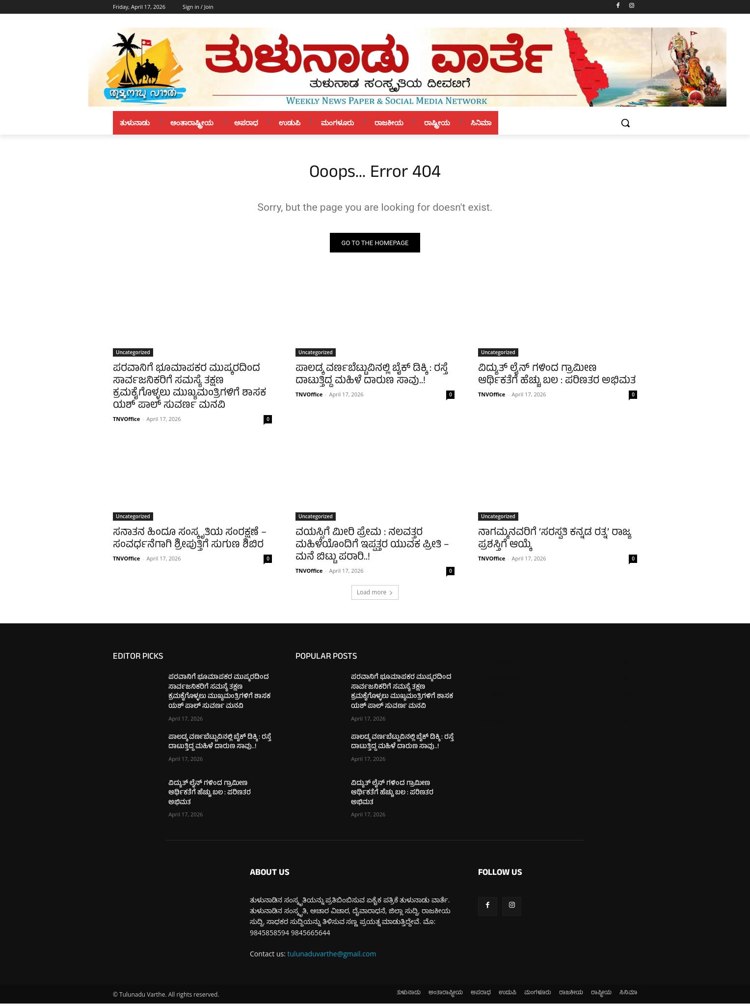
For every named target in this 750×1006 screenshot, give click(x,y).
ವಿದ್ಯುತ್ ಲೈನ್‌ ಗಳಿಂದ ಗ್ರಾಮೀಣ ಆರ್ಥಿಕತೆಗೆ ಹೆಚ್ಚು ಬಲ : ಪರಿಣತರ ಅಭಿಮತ (557, 378)
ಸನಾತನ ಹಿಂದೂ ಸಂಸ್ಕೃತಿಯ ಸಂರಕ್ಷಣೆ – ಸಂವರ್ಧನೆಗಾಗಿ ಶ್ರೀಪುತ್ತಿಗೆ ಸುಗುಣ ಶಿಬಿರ (190, 542)
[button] (625, 123)
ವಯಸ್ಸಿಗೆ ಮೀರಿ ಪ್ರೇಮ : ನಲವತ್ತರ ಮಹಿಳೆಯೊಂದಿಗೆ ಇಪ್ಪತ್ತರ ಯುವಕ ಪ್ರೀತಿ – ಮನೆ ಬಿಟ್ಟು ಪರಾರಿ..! (372, 548)
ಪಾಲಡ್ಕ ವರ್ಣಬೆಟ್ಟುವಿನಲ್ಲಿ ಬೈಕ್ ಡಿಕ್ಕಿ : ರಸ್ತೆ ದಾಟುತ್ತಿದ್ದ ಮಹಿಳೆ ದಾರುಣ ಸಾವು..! (371, 378)
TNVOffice (126, 421)
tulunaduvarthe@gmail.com (332, 956)
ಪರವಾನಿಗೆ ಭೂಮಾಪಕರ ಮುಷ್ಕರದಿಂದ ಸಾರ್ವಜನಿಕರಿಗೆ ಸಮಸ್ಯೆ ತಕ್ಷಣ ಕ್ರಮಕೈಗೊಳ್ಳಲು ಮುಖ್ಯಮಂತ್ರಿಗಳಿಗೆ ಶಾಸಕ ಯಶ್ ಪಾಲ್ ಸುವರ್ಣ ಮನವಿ (189, 390)
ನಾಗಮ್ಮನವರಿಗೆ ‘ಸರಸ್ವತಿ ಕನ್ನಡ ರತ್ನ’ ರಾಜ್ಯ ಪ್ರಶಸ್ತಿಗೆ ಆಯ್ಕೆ (554, 542)
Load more (375, 595)
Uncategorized (133, 355)
